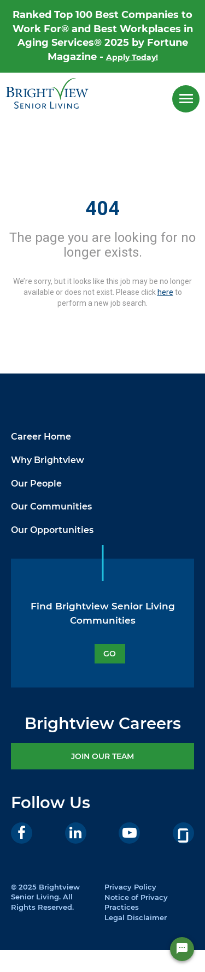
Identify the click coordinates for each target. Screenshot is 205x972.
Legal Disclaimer (135, 917)
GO (109, 654)
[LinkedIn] (75, 833)
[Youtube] (129, 833)
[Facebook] (21, 833)
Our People (36, 483)
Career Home (41, 436)
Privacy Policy (130, 886)
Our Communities (51, 506)
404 (102, 208)
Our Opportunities (52, 530)
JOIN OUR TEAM (102, 756)
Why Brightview (47, 460)
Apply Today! (132, 57)
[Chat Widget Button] (182, 949)
